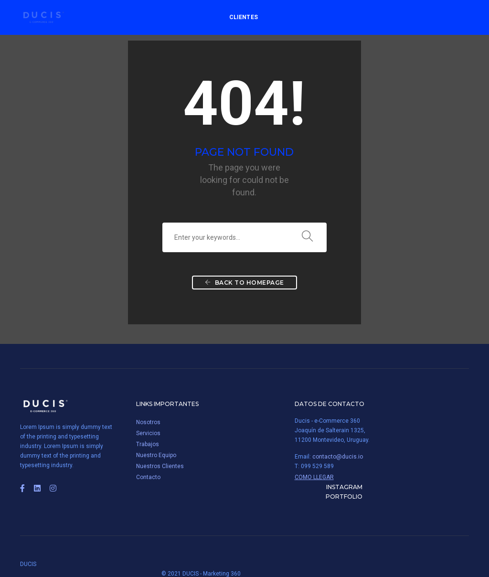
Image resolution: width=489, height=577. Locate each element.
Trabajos (147, 444)
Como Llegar (310, 477)
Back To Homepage (244, 284)
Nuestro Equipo (156, 455)
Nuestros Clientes (160, 466)
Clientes (242, 17)
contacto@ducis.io (333, 457)
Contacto (148, 477)
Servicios (148, 433)
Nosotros (148, 422)
